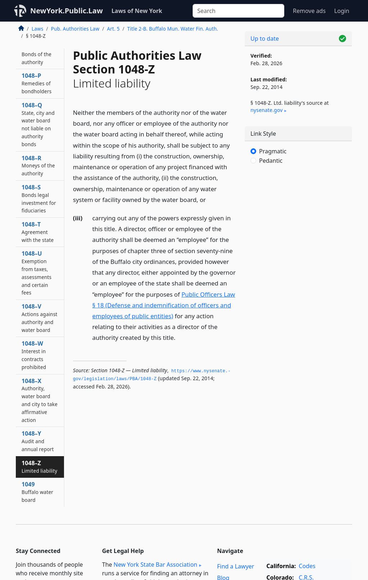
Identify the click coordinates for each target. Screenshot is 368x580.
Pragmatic (272, 151)
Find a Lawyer (235, 566)
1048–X (40, 400)
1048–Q (38, 124)
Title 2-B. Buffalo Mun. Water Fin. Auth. (172, 28)
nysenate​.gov (266, 110)
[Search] (238, 11)
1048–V (40, 317)
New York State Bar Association (155, 564)
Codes (307, 566)
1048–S (39, 198)
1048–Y (38, 441)
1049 (37, 491)
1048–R (38, 165)
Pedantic (270, 161)
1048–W (34, 355)
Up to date (264, 38)
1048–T (38, 231)
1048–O (36, 54)
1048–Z (39, 466)
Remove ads (309, 11)
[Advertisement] (298, 227)
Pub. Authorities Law (75, 28)
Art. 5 (113, 28)
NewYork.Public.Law (66, 10)
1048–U (36, 272)
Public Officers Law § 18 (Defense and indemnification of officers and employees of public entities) (163, 305)
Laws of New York (136, 11)
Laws (37, 28)
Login (341, 11)
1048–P (36, 83)
